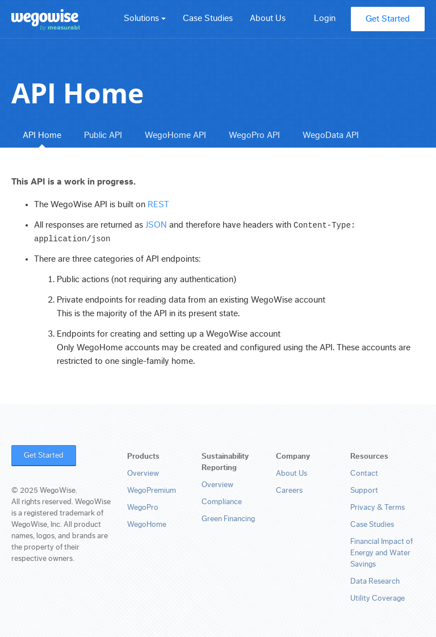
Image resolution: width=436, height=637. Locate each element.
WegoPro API (254, 135)
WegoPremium (151, 490)
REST (158, 204)
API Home (42, 135)
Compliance (222, 502)
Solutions (145, 18)
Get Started (388, 18)
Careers (289, 490)
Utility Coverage (377, 598)
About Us (268, 18)
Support (364, 490)
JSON (156, 224)
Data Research (375, 581)
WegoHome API (175, 135)
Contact (364, 473)
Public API (103, 135)
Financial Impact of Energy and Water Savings (381, 553)
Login (325, 18)
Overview (143, 473)
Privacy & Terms (377, 508)
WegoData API (331, 135)
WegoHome (146, 525)
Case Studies (208, 18)
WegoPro (142, 508)
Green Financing (228, 519)
